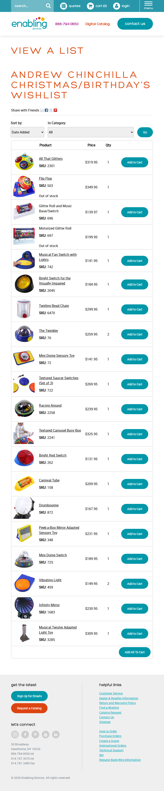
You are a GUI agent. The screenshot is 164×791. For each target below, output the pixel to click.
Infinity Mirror (49, 605)
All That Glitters (51, 158)
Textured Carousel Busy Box (60, 430)
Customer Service (111, 693)
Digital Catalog (97, 24)
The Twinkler (48, 330)
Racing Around (50, 405)
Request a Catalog (29, 708)
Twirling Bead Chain (54, 305)
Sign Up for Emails (29, 696)
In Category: (57, 123)
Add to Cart (134, 162)
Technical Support (111, 750)
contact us (135, 24)
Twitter (51, 110)
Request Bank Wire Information (120, 760)
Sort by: (16, 123)
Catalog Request (110, 712)
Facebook (46, 110)
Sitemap (105, 722)
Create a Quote (109, 741)
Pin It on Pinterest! (55, 110)
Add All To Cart (135, 652)
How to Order (108, 731)
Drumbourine (49, 505)
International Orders (112, 745)
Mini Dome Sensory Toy (57, 355)
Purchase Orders (110, 736)
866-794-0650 (66, 24)
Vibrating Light (50, 580)
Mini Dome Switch (53, 555)
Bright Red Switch (52, 455)
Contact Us (106, 717)
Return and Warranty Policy (117, 703)
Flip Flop (45, 178)
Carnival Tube (49, 480)
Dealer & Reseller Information (118, 698)
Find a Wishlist (109, 708)
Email (42, 110)
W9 (101, 755)
